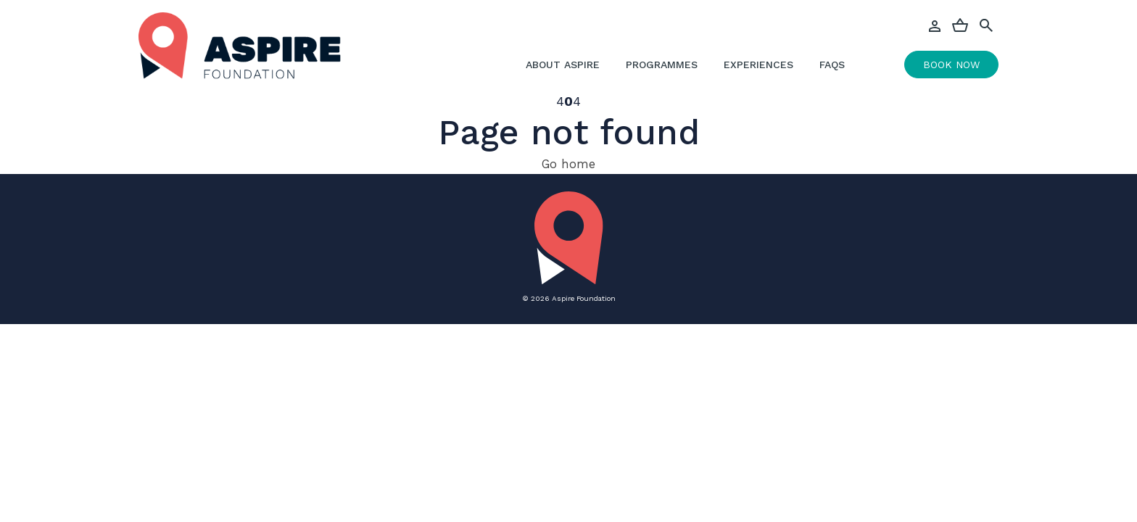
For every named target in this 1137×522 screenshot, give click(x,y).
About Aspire (563, 64)
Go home (568, 163)
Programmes (662, 64)
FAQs (832, 64)
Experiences (758, 64)
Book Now (951, 64)
